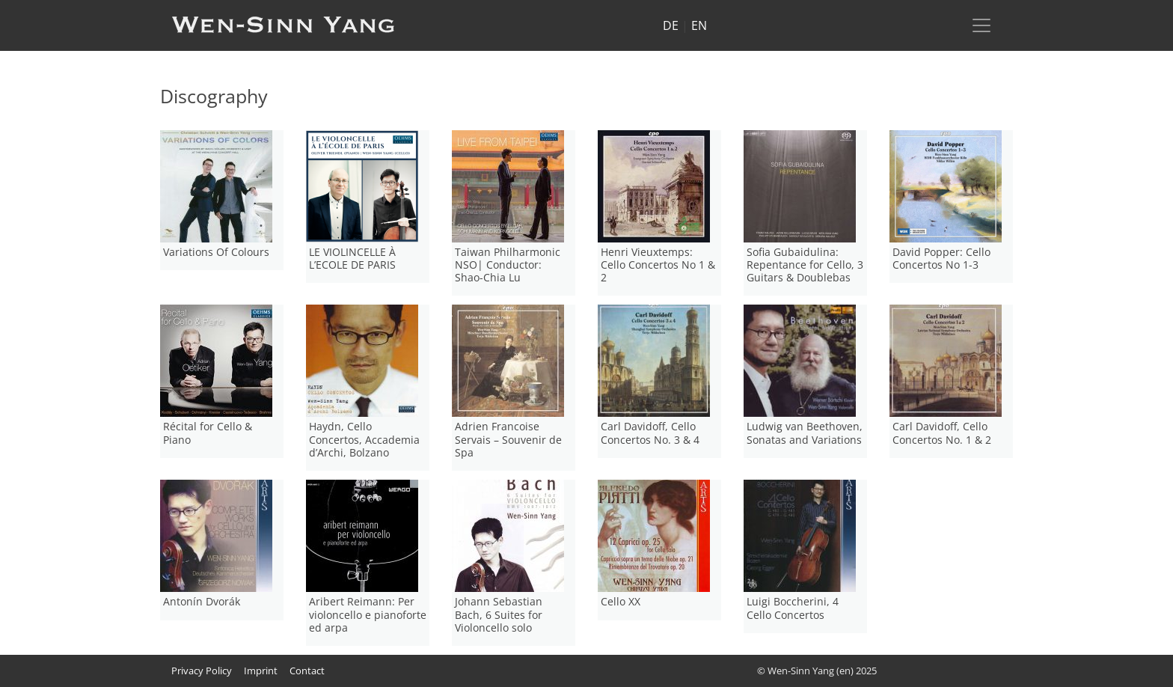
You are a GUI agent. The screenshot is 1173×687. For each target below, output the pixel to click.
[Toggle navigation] (981, 25)
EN (699, 25)
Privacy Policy (201, 670)
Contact (307, 670)
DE (671, 25)
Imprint (261, 670)
